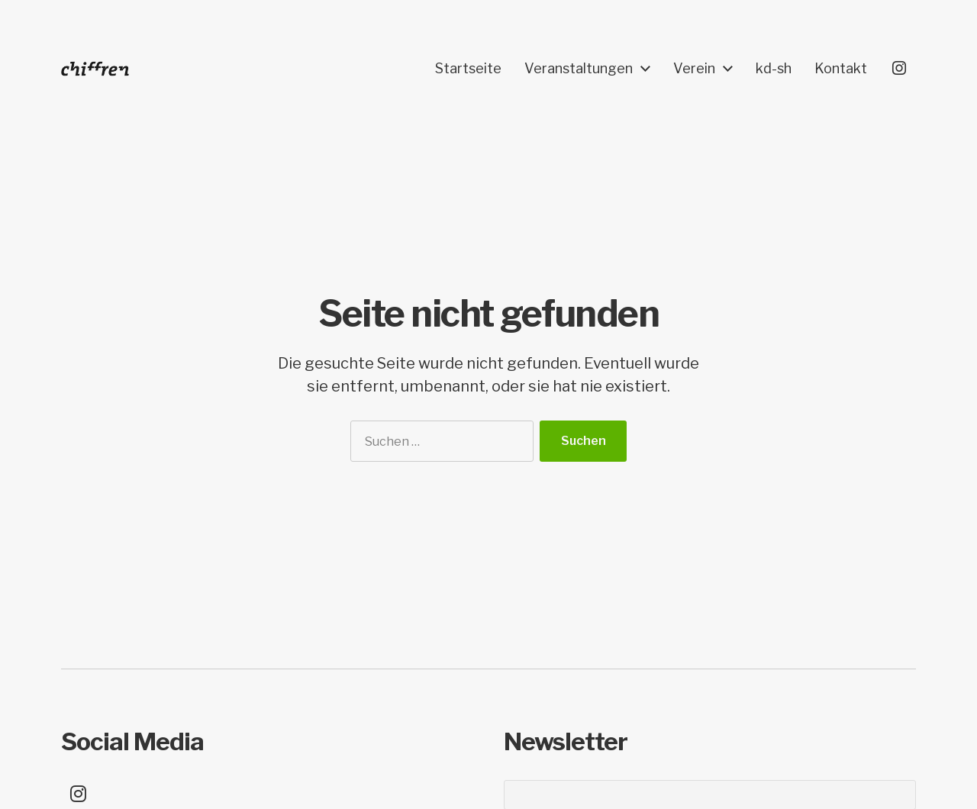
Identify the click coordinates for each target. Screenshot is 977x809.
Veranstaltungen (578, 69)
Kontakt (840, 69)
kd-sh (774, 69)
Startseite (468, 69)
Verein (694, 69)
